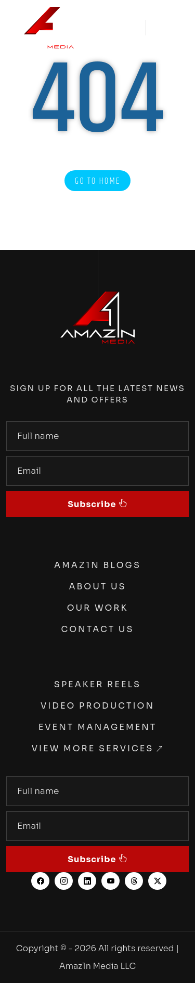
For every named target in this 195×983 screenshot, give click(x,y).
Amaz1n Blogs (97, 565)
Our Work (97, 607)
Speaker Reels (97, 684)
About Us (97, 586)
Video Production (97, 705)
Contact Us (97, 629)
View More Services (93, 748)
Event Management (97, 727)
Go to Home (98, 181)
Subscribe (93, 504)
